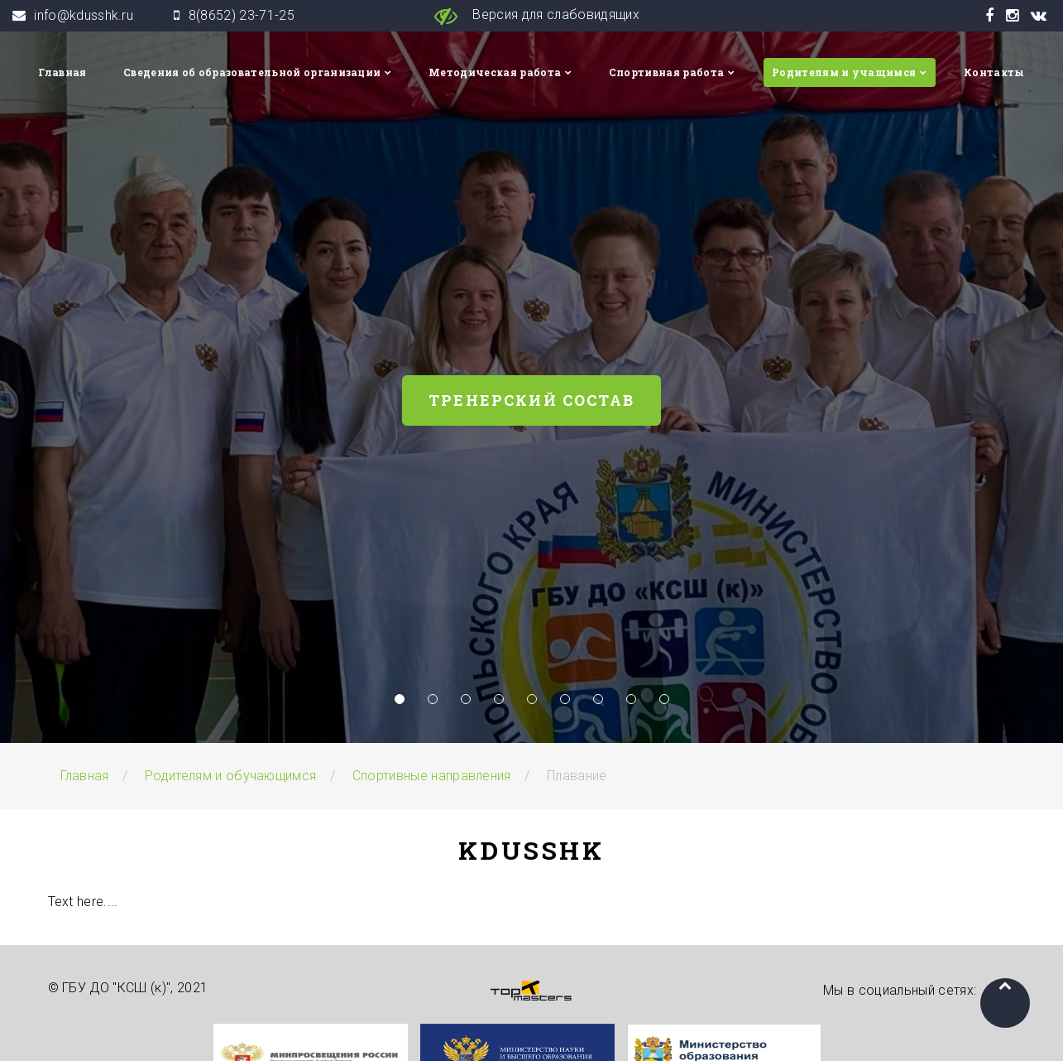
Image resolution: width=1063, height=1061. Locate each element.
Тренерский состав (531, 400)
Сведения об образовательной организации (252, 72)
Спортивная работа (666, 72)
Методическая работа (495, 72)
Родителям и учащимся (844, 72)
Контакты (994, 72)
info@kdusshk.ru (83, 15)
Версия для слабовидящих (531, 15)
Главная (62, 72)
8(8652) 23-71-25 (241, 15)
